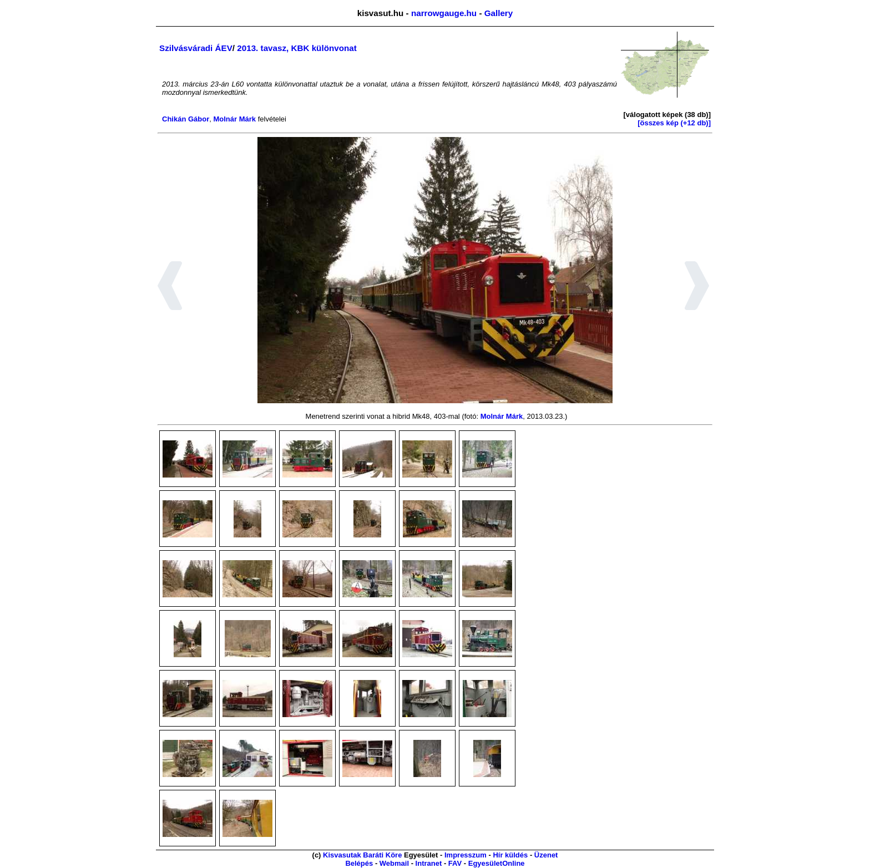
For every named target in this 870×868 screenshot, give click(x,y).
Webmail (394, 863)
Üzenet (546, 855)
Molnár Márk (234, 119)
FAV (455, 863)
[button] (170, 287)
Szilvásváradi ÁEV (195, 48)
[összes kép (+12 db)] (674, 123)
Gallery (498, 13)
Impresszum (465, 855)
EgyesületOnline (496, 863)
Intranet (429, 863)
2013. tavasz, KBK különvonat (296, 48)
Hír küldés (510, 855)
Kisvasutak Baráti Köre (362, 855)
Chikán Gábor (185, 119)
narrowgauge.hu (444, 13)
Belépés (359, 863)
